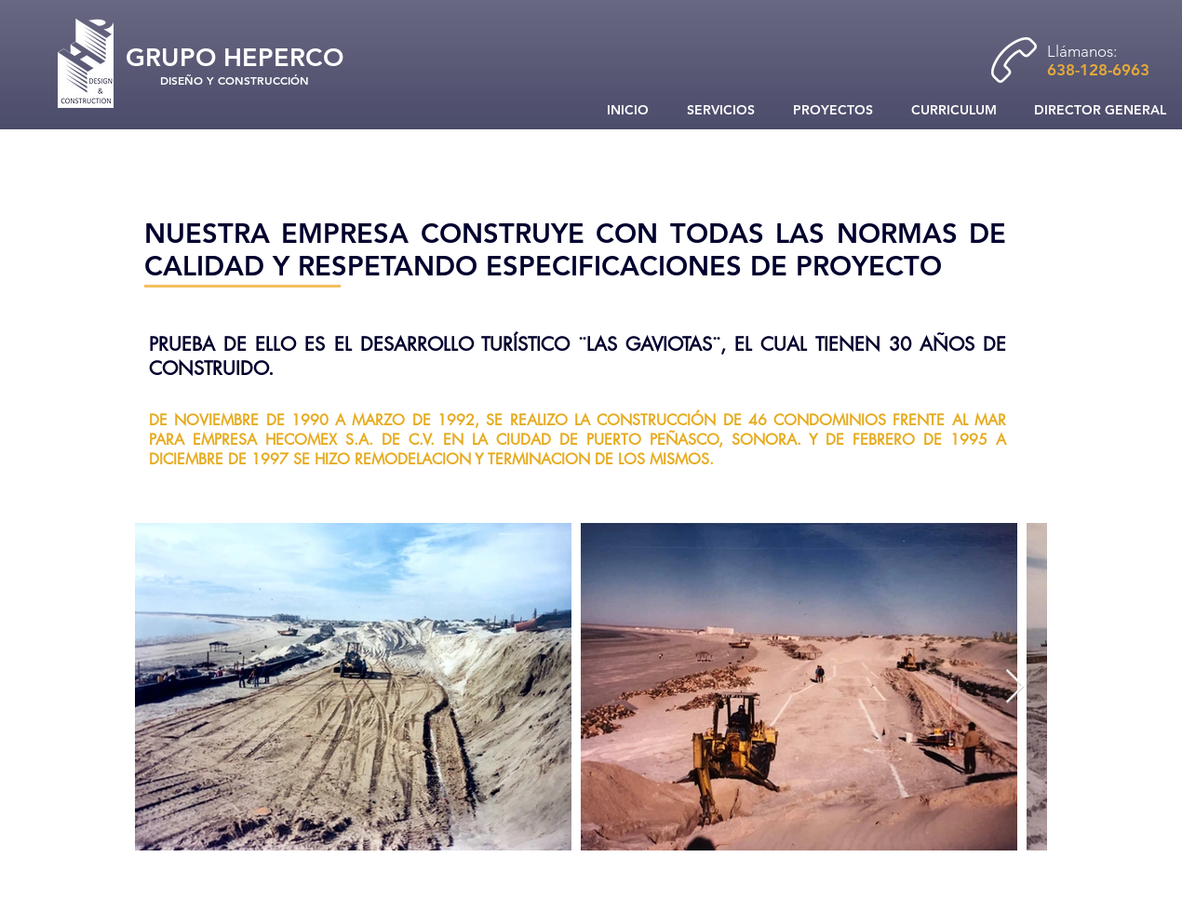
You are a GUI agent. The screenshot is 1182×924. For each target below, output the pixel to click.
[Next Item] (1015, 687)
